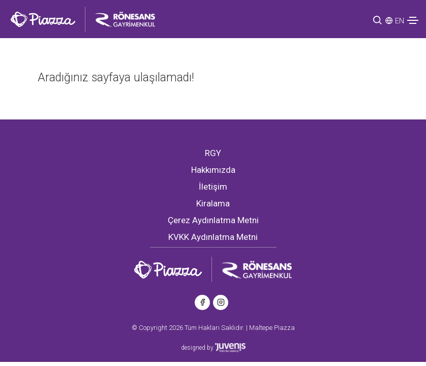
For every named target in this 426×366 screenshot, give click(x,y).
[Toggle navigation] (412, 20)
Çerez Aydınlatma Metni (213, 220)
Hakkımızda (213, 170)
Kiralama (213, 203)
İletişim (213, 186)
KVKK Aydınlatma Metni (213, 237)
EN (399, 20)
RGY (213, 153)
